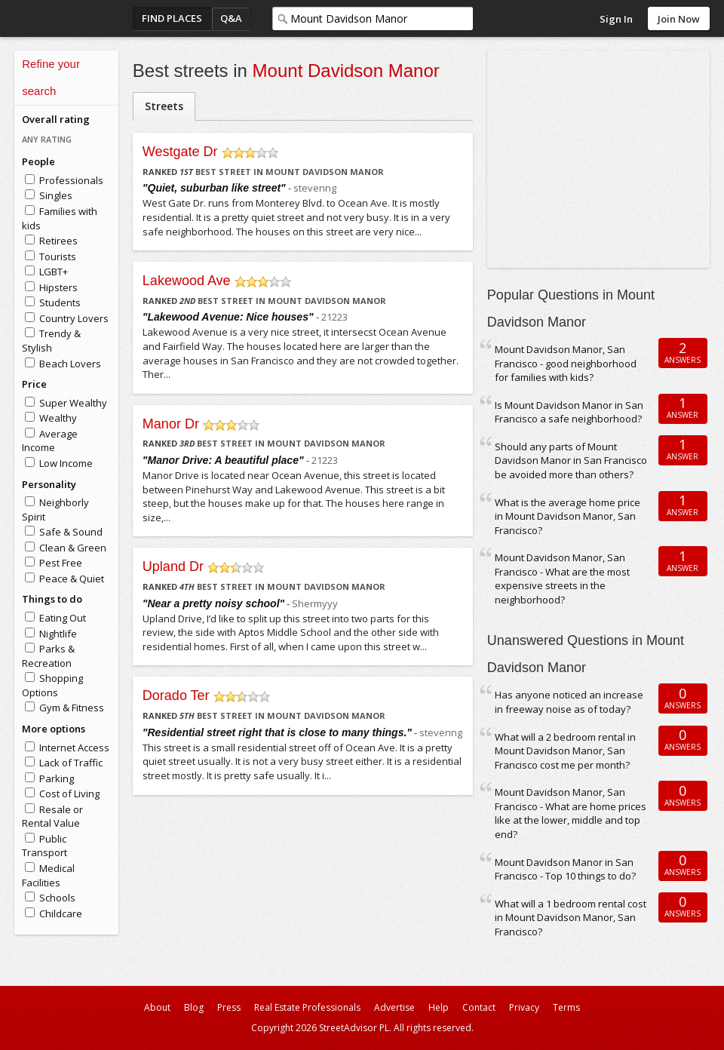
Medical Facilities (48, 875)
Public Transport (44, 846)
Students (60, 302)
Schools (57, 897)
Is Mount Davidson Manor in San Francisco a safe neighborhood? (569, 412)
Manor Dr (171, 423)
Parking (56, 778)
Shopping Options (52, 685)
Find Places (172, 18)
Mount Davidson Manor (346, 70)
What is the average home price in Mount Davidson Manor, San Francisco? (567, 516)
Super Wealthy (73, 403)
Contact (478, 1007)
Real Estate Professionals (307, 1007)
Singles (55, 195)
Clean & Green (72, 547)
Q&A (231, 18)
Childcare (60, 913)
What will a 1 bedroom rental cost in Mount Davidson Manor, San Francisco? (570, 917)
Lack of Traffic (71, 762)
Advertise (394, 1007)
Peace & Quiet (71, 578)
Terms (566, 1007)
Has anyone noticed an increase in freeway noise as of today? (569, 702)
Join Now (679, 19)
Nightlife (58, 633)
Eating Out (62, 618)
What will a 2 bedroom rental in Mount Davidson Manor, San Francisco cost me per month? (565, 751)
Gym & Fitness (71, 707)
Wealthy (58, 418)
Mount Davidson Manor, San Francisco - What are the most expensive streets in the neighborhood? (562, 578)
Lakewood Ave (187, 280)
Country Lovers (74, 318)
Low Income (66, 463)
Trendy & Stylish (51, 341)
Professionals (71, 180)
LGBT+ (53, 271)
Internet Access (74, 747)
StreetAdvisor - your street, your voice (74, 18)
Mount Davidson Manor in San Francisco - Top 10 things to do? (565, 869)
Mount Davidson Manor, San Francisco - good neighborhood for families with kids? (566, 363)
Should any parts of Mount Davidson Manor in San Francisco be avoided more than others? (571, 460)
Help (438, 1007)
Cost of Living (69, 793)
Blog (194, 1007)
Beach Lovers (70, 363)
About (157, 1007)
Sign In (616, 19)
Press (229, 1007)
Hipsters (58, 287)
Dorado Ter (176, 695)
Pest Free (60, 563)
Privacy (524, 1007)
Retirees (58, 240)
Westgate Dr (180, 151)
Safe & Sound (71, 532)
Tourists (57, 256)
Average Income (50, 441)
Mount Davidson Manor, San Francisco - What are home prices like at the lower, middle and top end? (570, 813)
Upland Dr (173, 566)
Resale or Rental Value (52, 816)
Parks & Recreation (48, 656)
